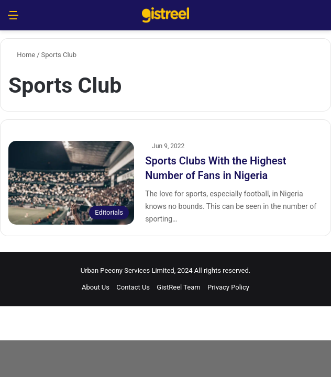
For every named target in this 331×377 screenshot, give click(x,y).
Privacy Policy (228, 287)
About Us (95, 287)
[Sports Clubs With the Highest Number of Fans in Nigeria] (71, 183)
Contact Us (133, 287)
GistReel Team (178, 287)
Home (21, 55)
